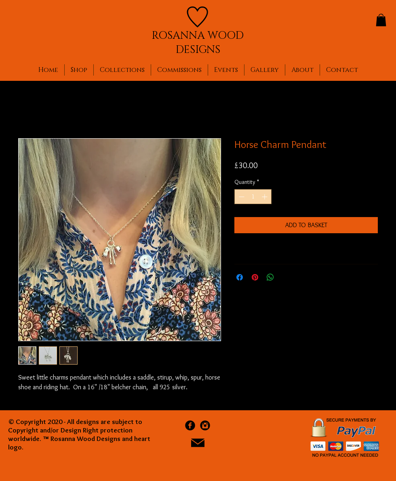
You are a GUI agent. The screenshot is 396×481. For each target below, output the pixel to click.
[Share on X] (286, 277)
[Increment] (265, 197)
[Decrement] (241, 197)
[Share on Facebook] (239, 277)
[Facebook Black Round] (190, 425)
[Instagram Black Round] (205, 425)
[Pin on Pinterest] (255, 277)
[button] (381, 20)
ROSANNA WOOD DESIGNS (198, 43)
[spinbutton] (253, 197)
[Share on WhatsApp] (270, 277)
